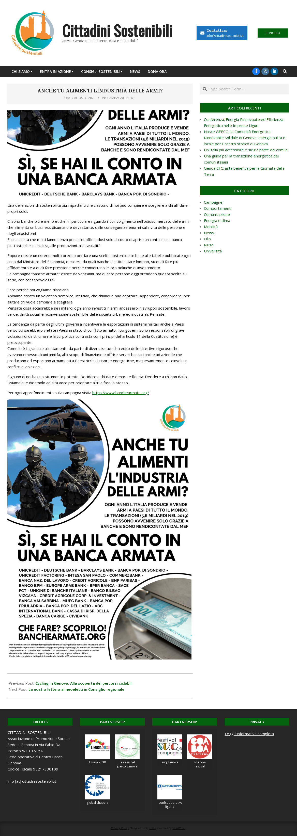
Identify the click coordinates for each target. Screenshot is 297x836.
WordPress (178, 828)
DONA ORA (272, 33)
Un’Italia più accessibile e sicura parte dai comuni (246, 149)
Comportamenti (217, 208)
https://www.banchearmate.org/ (120, 392)
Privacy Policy (120, 828)
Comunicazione (217, 214)
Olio (207, 238)
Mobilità (211, 226)
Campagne (116, 97)
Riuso (209, 244)
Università (213, 250)
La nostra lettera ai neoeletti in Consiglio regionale (76, 689)
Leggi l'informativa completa (249, 733)
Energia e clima (217, 220)
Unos (152, 828)
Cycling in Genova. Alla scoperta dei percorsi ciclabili (83, 683)
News (131, 97)
